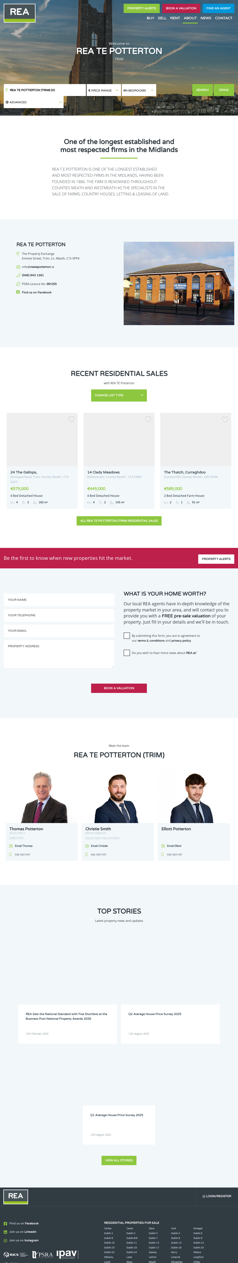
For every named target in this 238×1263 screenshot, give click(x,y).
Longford (198, 1123)
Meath (152, 1128)
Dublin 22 (109, 1118)
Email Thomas (24, 832)
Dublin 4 (175, 1099)
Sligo (129, 1133)
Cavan (129, 1095)
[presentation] (152, 653)
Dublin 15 (109, 1114)
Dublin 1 (108, 1099)
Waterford (176, 1133)
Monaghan (177, 1128)
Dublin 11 (131, 1109)
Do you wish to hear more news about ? (164, 640)
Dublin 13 (176, 1109)
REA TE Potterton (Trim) (32, 90)
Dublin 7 (153, 1104)
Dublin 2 (130, 1099)
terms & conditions (151, 627)
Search (203, 90)
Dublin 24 (131, 1118)
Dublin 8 (175, 1104)
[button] (174, 90)
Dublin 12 (154, 1109)
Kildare (197, 1118)
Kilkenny (108, 1123)
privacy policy (181, 627)
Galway (153, 1118)
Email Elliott (174, 832)
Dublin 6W (132, 1104)
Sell (162, 18)
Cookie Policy (95, 1257)
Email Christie (99, 832)
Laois (129, 1123)
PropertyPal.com (192, 1257)
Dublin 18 (176, 1114)
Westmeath (199, 1133)
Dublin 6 (108, 1104)
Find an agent (218, 8)
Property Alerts (141, 8)
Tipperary (154, 1133)
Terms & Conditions (121, 1257)
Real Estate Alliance (63, 1257)
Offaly (196, 1128)
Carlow (108, 1095)
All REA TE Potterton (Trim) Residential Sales (119, 507)
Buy (150, 18)
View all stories (119, 1026)
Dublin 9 (197, 1104)
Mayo (129, 1128)
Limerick (175, 1123)
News (205, 18)
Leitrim (152, 1123)
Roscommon (110, 1133)
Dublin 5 (197, 1099)
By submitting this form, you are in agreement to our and (166, 624)
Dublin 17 (154, 1114)
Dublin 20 (198, 1114)
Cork (173, 1095)
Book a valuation (181, 8)
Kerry (174, 1118)
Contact (223, 18)
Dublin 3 (153, 1099)
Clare (151, 1095)
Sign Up (68, 1160)
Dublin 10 (109, 1109)
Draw (224, 90)
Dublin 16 (131, 1114)
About (190, 18)
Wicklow (130, 1137)
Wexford (108, 1137)
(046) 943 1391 (33, 263)
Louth (107, 1128)
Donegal (197, 1095)
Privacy (143, 1257)
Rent (175, 18)
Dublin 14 (198, 1109)
